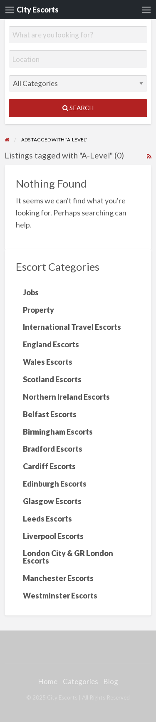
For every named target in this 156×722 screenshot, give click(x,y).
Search (78, 107)
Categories (80, 681)
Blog (111, 681)
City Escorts (38, 9)
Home (47, 681)
